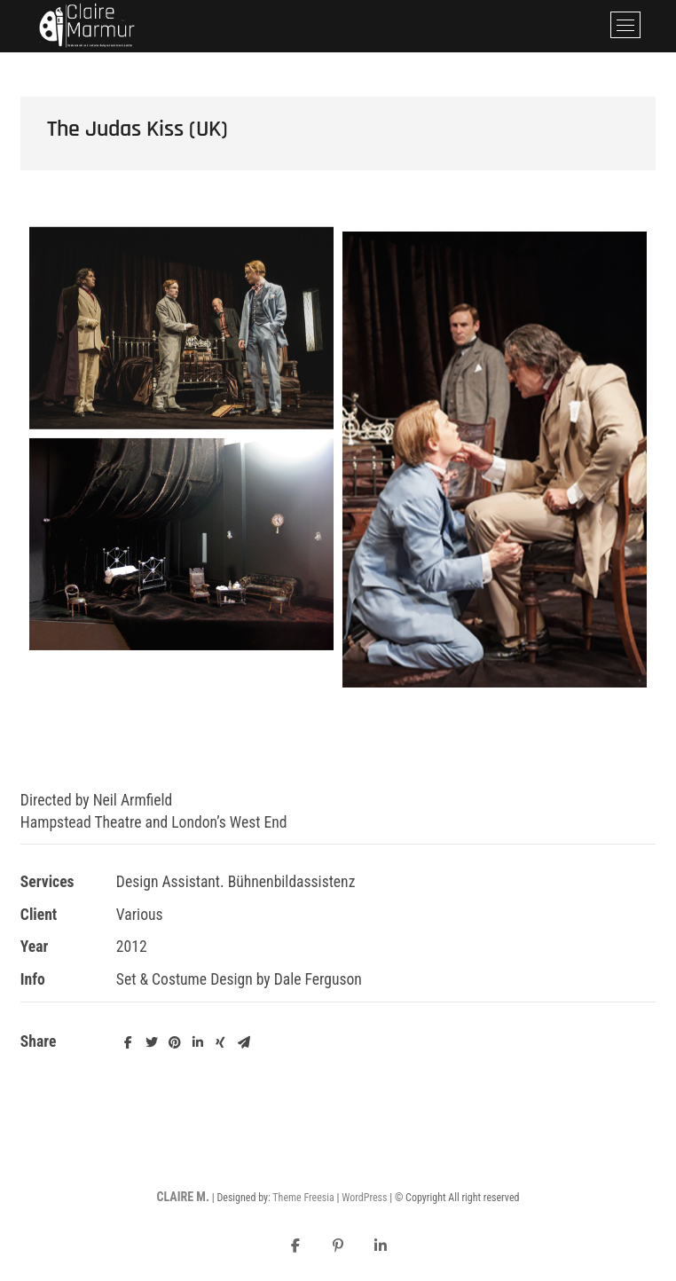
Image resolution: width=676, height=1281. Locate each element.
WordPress (364, 1197)
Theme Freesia (303, 1197)
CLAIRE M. (182, 1197)
